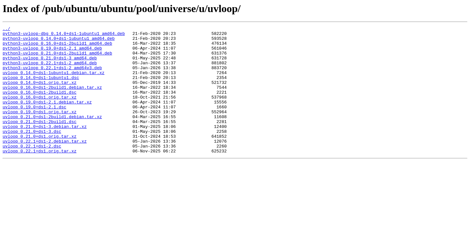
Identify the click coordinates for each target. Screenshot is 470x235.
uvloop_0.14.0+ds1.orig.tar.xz (39, 94)
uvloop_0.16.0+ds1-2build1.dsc (39, 106)
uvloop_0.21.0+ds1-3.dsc (32, 153)
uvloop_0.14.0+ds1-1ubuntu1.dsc (41, 88)
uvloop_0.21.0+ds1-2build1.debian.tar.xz (52, 135)
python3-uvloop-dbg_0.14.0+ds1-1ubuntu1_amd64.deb (64, 35)
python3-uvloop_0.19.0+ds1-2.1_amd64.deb (52, 53)
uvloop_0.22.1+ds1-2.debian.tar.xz (44, 164)
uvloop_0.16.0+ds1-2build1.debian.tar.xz (52, 100)
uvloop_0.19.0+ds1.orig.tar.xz (39, 129)
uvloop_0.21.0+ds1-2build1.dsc (39, 141)
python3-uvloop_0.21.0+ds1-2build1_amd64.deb (57, 59)
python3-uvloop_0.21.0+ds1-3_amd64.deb (50, 65)
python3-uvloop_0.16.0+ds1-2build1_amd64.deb (57, 47)
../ (6, 29)
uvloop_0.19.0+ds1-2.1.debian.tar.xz (47, 117)
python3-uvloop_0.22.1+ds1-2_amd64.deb (50, 70)
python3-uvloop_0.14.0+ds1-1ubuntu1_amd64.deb (59, 41)
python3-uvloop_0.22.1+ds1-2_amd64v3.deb (52, 76)
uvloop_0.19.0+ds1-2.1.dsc (34, 123)
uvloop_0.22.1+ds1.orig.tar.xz (39, 176)
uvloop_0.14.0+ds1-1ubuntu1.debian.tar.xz (53, 82)
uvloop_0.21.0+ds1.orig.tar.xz (39, 159)
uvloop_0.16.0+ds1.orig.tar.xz (39, 112)
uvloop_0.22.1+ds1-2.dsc (32, 170)
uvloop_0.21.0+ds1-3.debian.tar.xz (44, 147)
